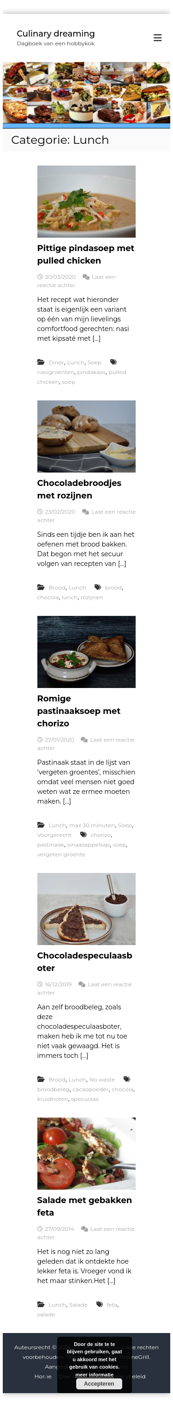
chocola (48, 597)
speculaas (84, 1098)
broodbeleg (53, 1089)
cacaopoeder (90, 1089)
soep (68, 381)
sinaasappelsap (88, 844)
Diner (56, 362)
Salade (78, 1304)
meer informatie (94, 1374)
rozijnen (92, 597)
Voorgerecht (54, 834)
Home (42, 1376)
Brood (57, 587)
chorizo (100, 834)
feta (112, 1304)
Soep (94, 362)
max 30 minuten (92, 825)
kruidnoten (52, 1098)
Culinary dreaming (56, 34)
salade (46, 1314)
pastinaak (51, 844)
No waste (102, 1079)
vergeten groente (61, 854)
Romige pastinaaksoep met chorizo (79, 711)
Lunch (75, 362)
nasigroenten (55, 372)
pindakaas (91, 372)
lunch (70, 597)
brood (113, 587)
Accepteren (99, 1384)
